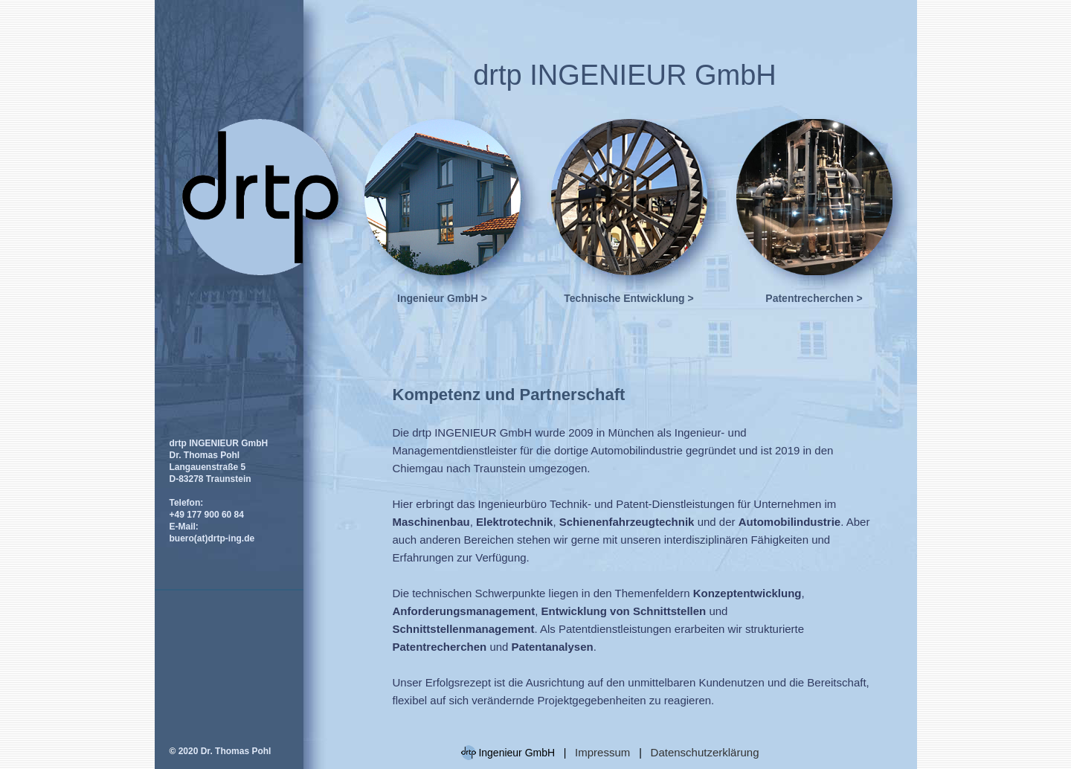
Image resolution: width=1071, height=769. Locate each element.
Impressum (604, 752)
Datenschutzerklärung (705, 752)
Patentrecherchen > (813, 298)
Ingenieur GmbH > (442, 298)
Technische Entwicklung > (628, 298)
